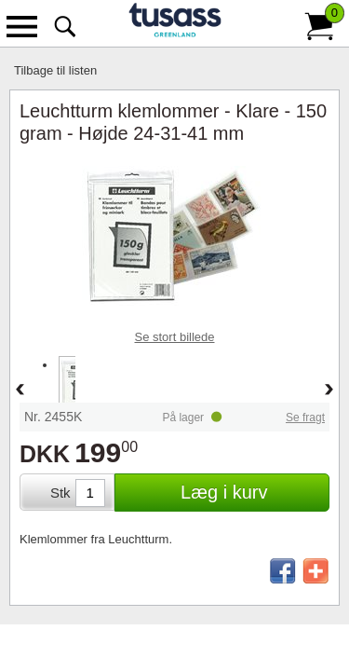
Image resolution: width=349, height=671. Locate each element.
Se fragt (305, 417)
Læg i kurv (224, 492)
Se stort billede (175, 337)
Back (19, 390)
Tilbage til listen (55, 70)
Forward (329, 390)
